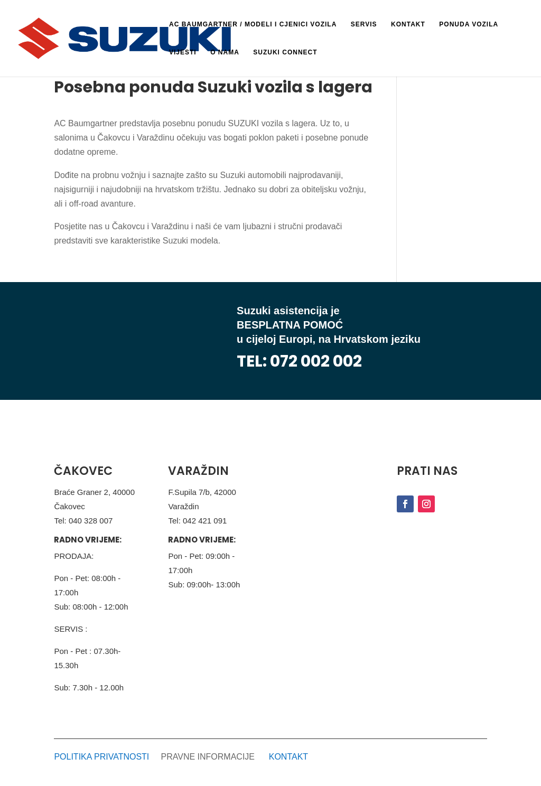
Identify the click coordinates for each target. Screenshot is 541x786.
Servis (364, 24)
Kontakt (408, 24)
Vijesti (183, 52)
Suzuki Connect (285, 52)
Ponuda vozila (468, 24)
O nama (224, 52)
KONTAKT (288, 756)
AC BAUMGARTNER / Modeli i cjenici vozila (253, 24)
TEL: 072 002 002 (299, 361)
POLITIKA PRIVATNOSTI (101, 756)
